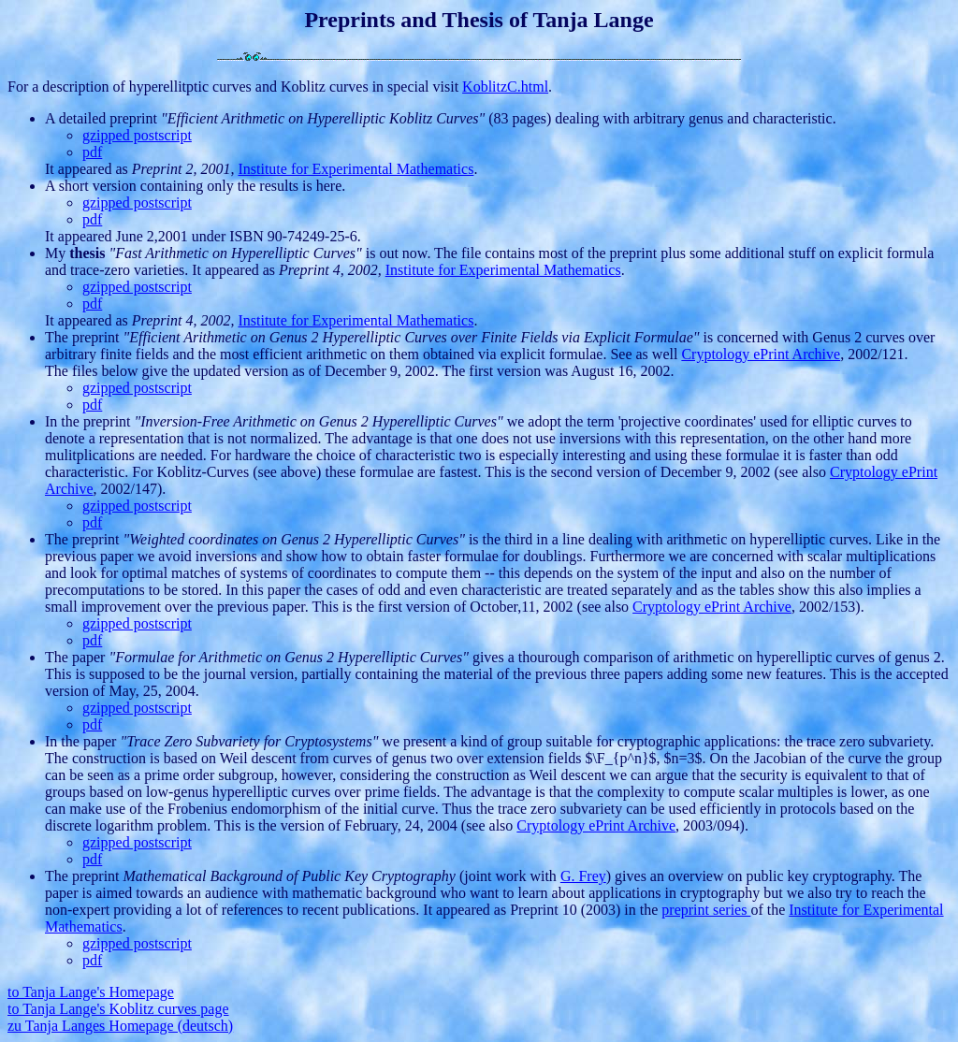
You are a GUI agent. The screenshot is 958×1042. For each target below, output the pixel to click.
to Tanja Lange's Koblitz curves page (118, 1009)
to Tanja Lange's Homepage (90, 992)
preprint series (705, 910)
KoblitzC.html (505, 86)
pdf (92, 152)
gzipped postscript (137, 135)
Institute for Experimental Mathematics (355, 169)
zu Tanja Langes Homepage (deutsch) (120, 1026)
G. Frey (583, 876)
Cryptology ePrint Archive (760, 354)
